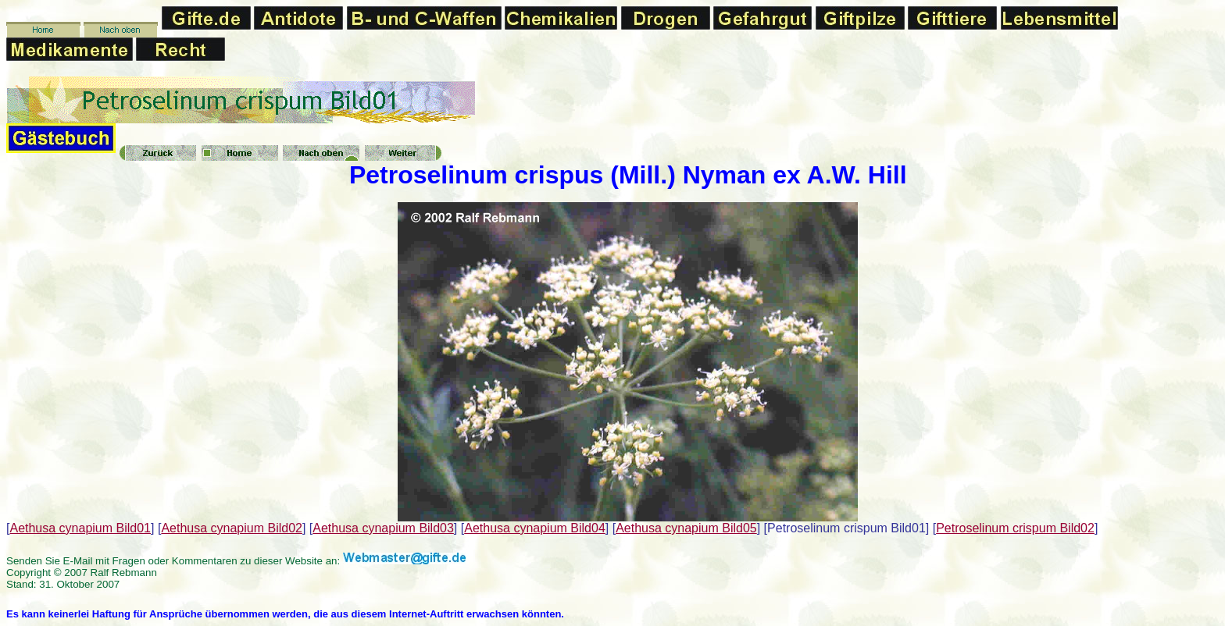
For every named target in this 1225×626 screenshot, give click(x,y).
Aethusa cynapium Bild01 (80, 528)
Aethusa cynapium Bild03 (383, 528)
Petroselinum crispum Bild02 (1015, 528)
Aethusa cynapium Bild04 (534, 528)
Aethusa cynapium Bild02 (231, 528)
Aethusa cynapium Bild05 (686, 528)
